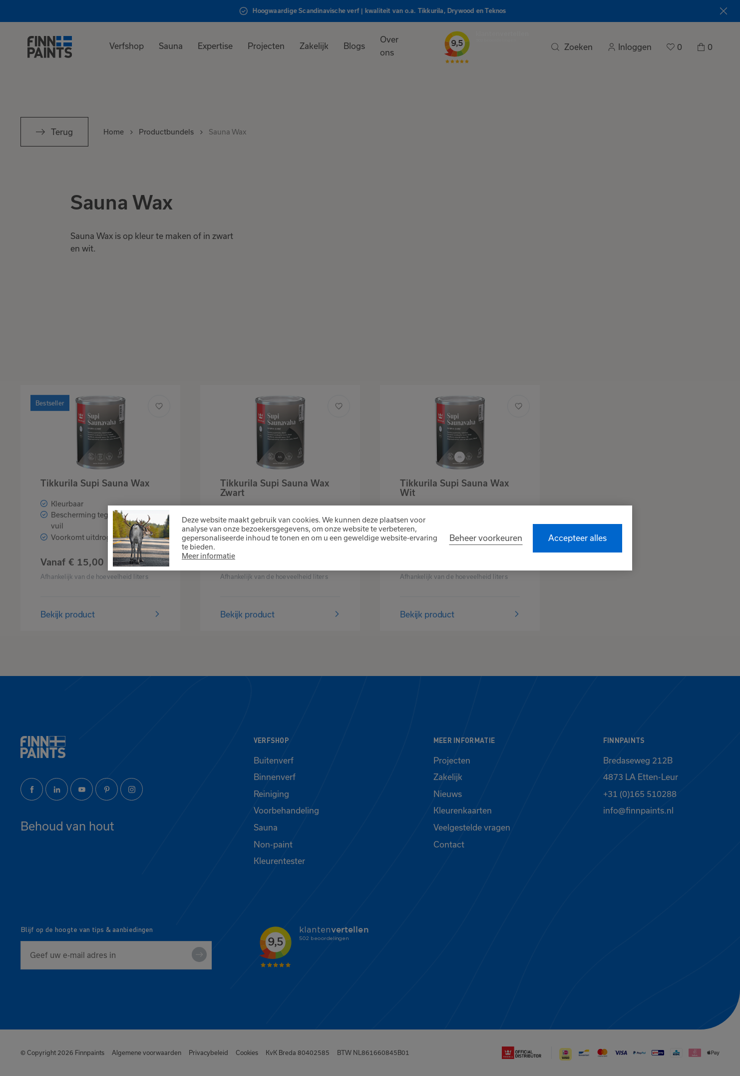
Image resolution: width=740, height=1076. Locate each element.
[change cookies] (486, 538)
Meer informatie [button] (208, 556)
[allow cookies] (577, 538)
